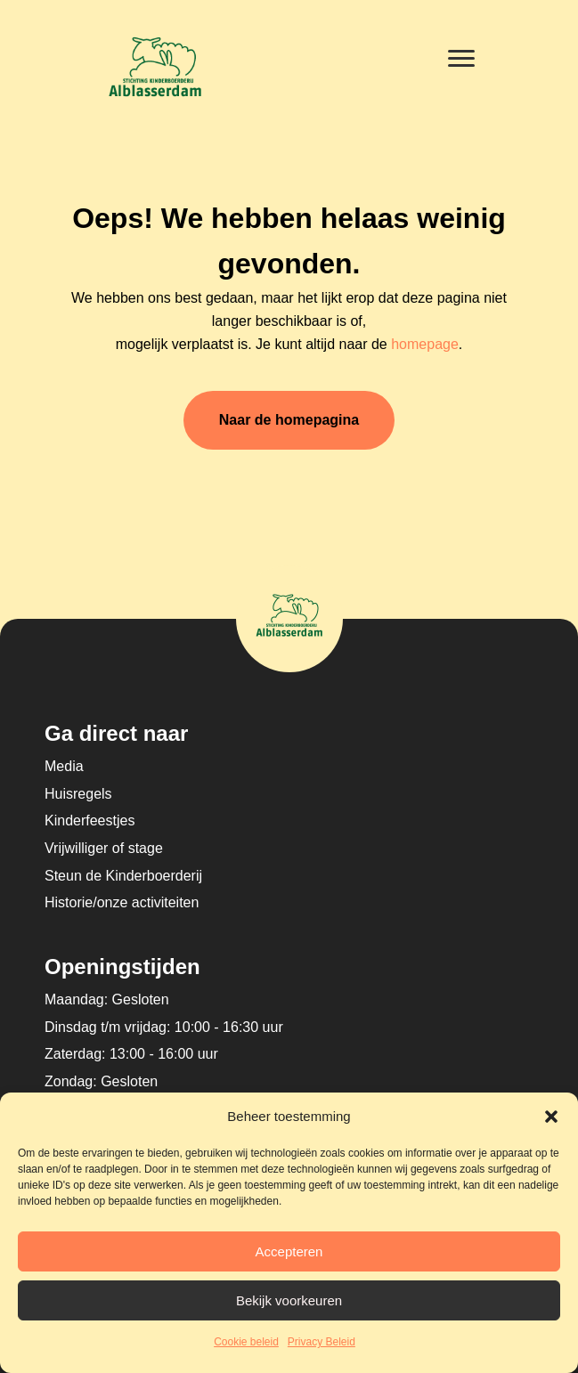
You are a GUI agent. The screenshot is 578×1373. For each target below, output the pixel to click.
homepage (425, 344)
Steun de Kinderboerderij (123, 875)
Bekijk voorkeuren (289, 1300)
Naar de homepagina (289, 419)
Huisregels (78, 793)
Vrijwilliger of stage (104, 848)
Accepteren (289, 1251)
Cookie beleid (246, 1342)
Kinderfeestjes (89, 820)
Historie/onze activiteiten (122, 902)
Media (64, 766)
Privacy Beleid (321, 1342)
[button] (551, 1116)
